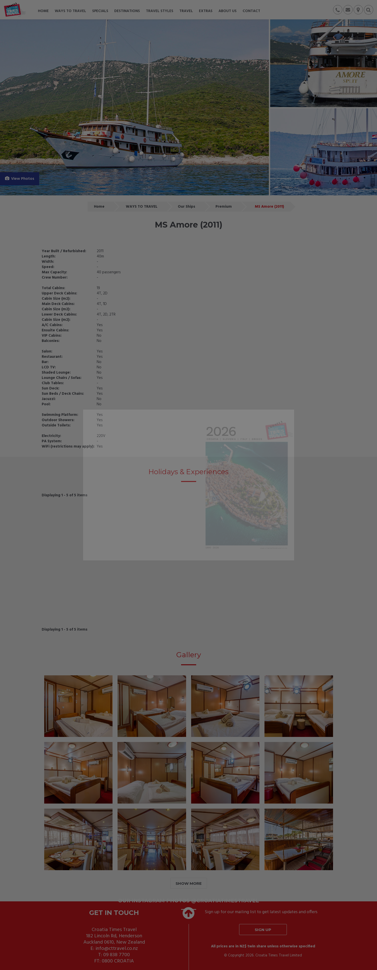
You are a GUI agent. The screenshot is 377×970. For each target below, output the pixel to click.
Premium (224, 207)
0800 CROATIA (118, 961)
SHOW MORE (189, 883)
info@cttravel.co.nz (116, 949)
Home (99, 207)
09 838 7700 (116, 955)
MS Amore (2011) (269, 207)
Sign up (263, 929)
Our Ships (186, 207)
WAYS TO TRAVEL (141, 207)
